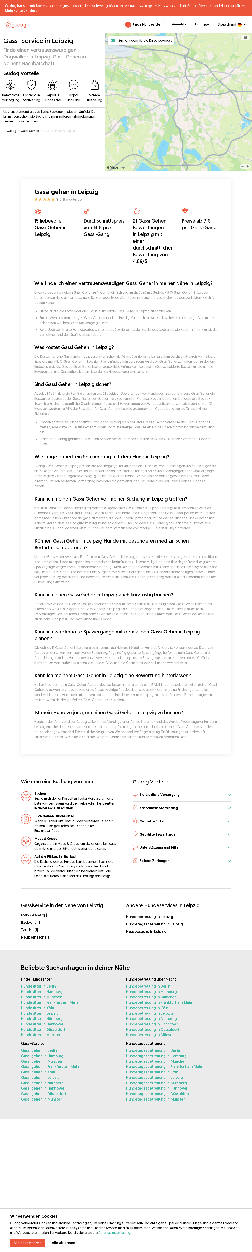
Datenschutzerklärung (114, 1233)
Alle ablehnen (63, 1242)
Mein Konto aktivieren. (22, 10)
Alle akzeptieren (27, 1242)
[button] (182, 795)
